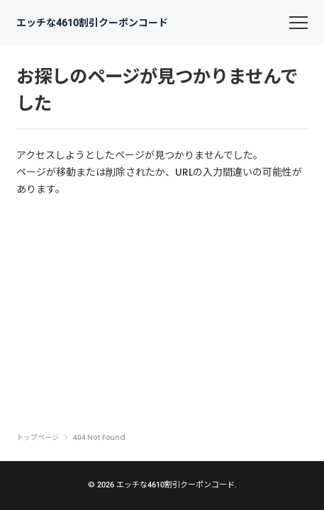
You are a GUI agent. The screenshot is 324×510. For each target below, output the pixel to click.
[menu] (298, 22)
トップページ (37, 437)
